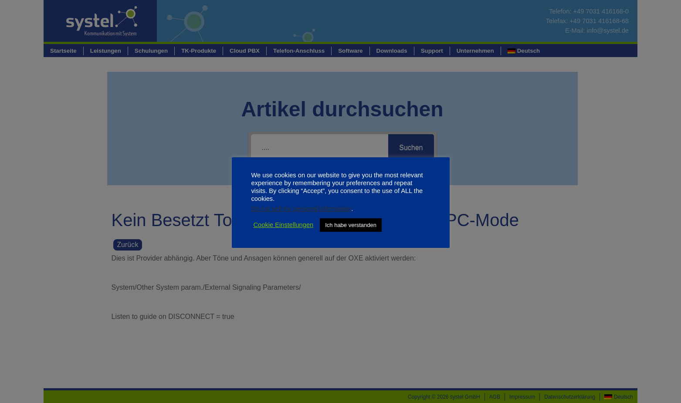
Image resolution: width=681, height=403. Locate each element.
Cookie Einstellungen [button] (284, 224)
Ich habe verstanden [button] (350, 225)
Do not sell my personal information (301, 208)
